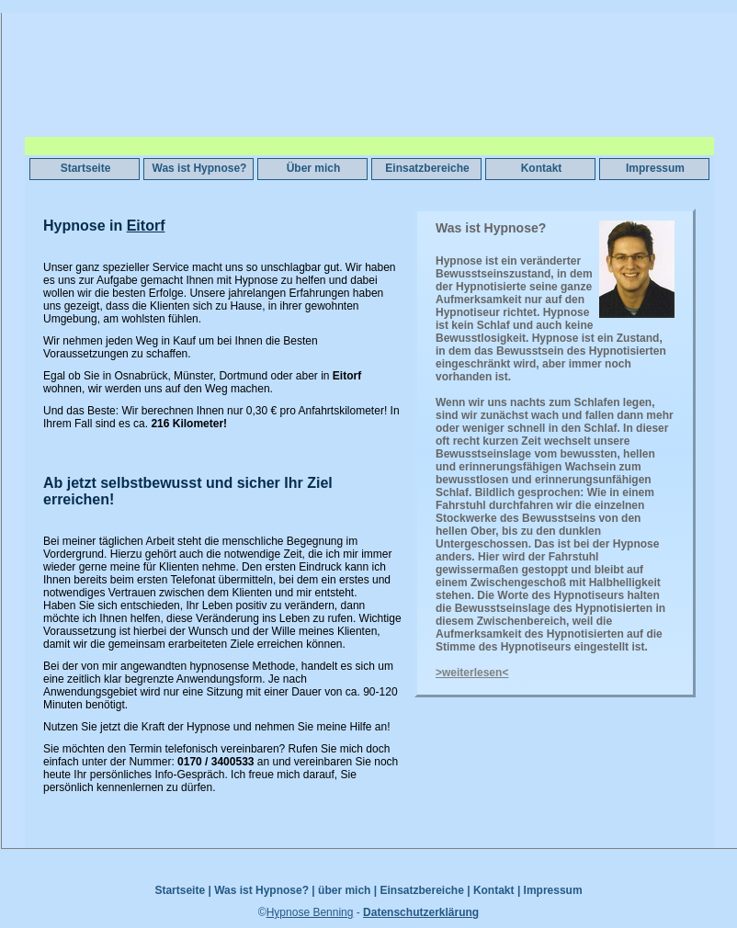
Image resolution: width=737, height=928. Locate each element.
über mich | (347, 890)
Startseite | (182, 890)
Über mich (314, 168)
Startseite (86, 168)
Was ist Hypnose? (200, 168)
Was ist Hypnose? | (264, 890)
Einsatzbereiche (427, 168)
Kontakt (541, 168)
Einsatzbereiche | (425, 890)
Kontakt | (496, 890)
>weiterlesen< (472, 672)
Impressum (655, 168)
